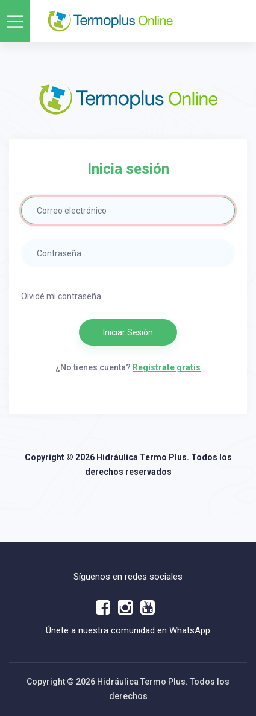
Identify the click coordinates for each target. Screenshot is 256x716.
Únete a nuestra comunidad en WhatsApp (128, 630)
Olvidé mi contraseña (61, 296)
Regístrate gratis (167, 367)
